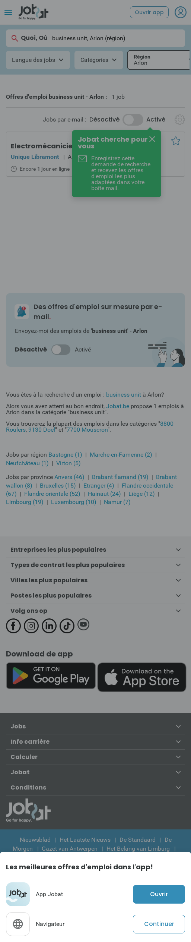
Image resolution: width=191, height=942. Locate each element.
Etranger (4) (98, 485)
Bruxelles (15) (58, 485)
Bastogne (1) (65, 454)
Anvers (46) (69, 477)
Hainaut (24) (104, 493)
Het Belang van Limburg (138, 848)
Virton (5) (68, 463)
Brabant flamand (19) (120, 477)
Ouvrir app (149, 12)
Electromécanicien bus (51, 146)
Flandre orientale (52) (52, 493)
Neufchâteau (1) (27, 463)
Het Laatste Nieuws (85, 839)
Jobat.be (117, 406)
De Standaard (138, 839)
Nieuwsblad (35, 839)
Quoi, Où (29, 38)
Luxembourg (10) (73, 501)
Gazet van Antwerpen (70, 848)
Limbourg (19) (25, 501)
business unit (123, 394)
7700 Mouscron (87, 429)
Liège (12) (141, 493)
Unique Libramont (35, 156)
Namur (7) (117, 501)
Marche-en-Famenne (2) (121, 454)
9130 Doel (41, 429)
